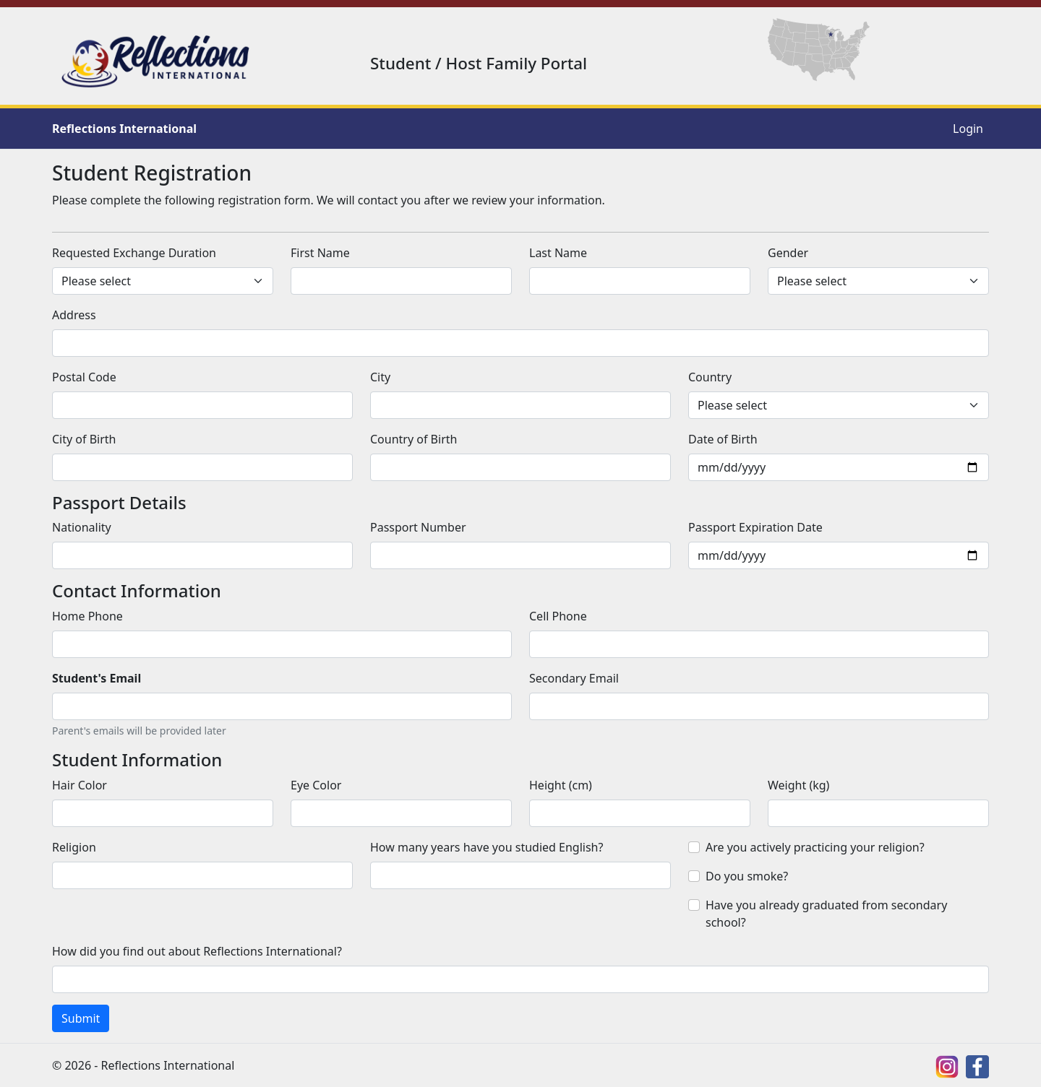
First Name (320, 253)
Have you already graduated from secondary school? (826, 913)
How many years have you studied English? (486, 847)
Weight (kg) (798, 785)
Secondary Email (574, 678)
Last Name (558, 253)
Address (74, 315)
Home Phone (87, 616)
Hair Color (79, 785)
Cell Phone (558, 616)
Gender (788, 253)
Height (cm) (560, 785)
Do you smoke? (747, 876)
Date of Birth (723, 439)
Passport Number (418, 527)
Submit (80, 1018)
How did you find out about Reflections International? (197, 951)
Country (710, 377)
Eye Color (316, 785)
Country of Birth (413, 439)
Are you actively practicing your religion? (815, 847)
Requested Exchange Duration (134, 253)
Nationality (81, 527)
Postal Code (84, 377)
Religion (74, 847)
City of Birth (84, 439)
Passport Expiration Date (755, 527)
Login (968, 129)
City (380, 377)
